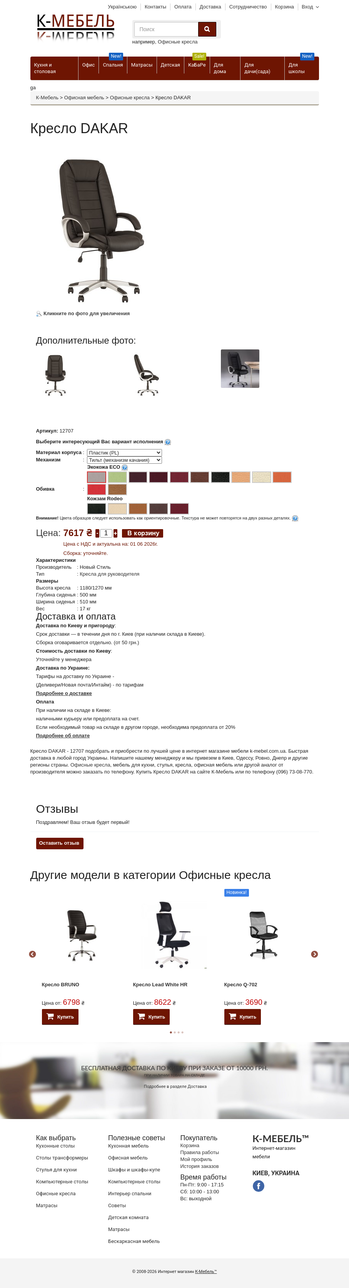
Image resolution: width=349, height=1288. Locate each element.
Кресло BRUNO (60, 984)
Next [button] (314, 955)
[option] (81, 380)
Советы (117, 1205)
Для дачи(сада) (257, 68)
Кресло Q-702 (240, 984)
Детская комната (128, 1217)
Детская (170, 65)
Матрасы (142, 65)
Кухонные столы (55, 1146)
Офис (88, 65)
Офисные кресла (177, 42)
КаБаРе (197, 62)
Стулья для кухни (56, 1170)
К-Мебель (47, 97)
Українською (122, 7)
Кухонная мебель (128, 1146)
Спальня (113, 62)
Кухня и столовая (45, 68)
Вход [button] (307, 7)
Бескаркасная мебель (134, 1241)
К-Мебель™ (206, 1271)
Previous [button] (32, 955)
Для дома (220, 68)
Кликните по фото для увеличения (83, 313)
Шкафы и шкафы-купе (134, 1170)
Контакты (155, 7)
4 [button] (182, 1032)
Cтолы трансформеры (62, 1158)
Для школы (301, 65)
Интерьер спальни (129, 1193)
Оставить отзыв (59, 843)
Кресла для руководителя (109, 574)
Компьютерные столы (62, 1181)
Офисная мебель (84, 97)
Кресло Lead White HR (160, 984)
